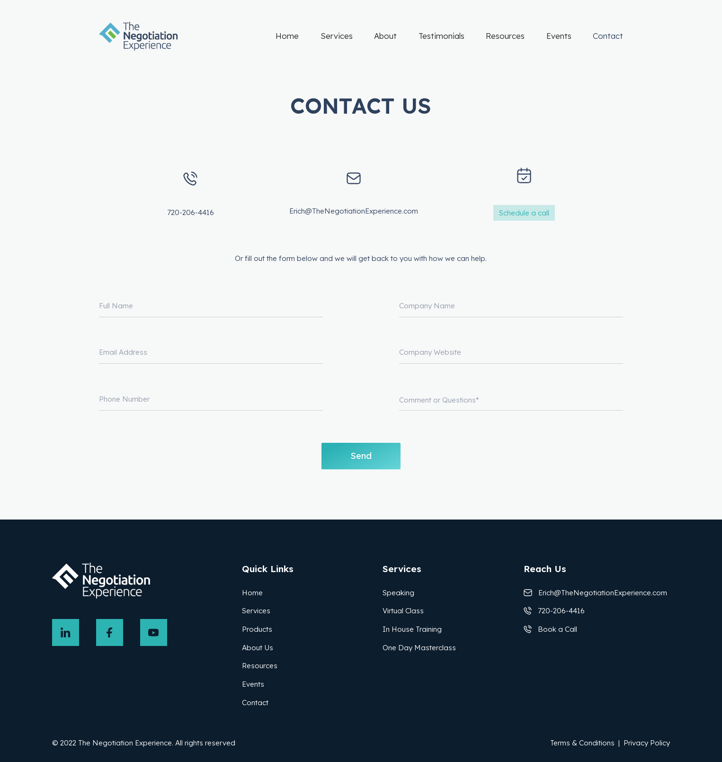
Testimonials (441, 36)
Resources (505, 36)
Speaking (398, 592)
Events (558, 36)
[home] (138, 36)
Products (257, 629)
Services (337, 36)
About (385, 36)
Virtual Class (403, 610)
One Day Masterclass (419, 647)
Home (287, 36)
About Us (257, 647)
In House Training (412, 629)
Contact (608, 36)
